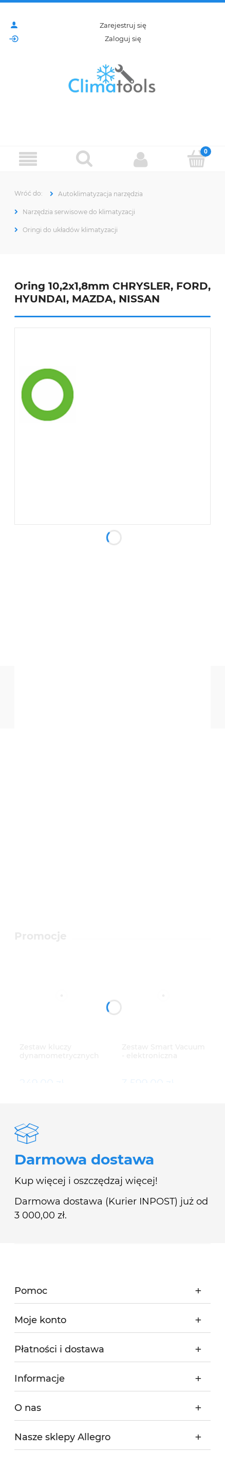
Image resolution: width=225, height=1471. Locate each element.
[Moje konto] (141, 159)
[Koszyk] (197, 158)
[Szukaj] (85, 158)
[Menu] (28, 159)
